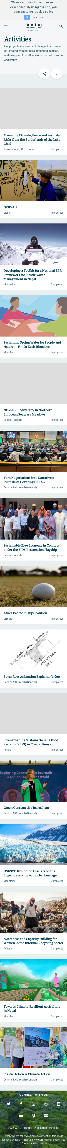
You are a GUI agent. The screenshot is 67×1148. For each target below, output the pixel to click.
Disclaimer (40, 1128)
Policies (54, 1128)
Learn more (37, 17)
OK (27, 17)
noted (35, 1136)
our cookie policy (41, 11)
